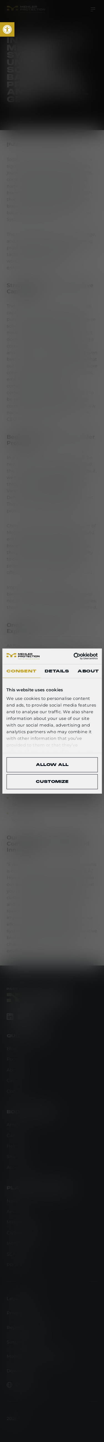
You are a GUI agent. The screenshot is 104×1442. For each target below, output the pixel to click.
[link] (7, 29)
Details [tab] (57, 671)
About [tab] (88, 671)
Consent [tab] (21, 671)
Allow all (52, 764)
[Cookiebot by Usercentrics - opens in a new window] (74, 656)
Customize (52, 781)
